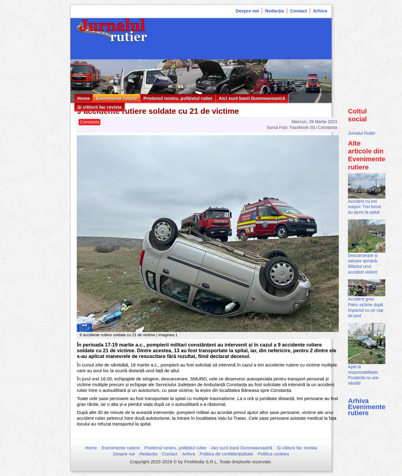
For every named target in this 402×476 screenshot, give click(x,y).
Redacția (274, 10)
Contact (298, 10)
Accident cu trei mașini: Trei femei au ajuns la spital (364, 207)
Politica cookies (273, 453)
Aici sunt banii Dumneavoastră (252, 98)
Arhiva (320, 10)
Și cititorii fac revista (99, 107)
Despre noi (247, 10)
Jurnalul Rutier (361, 133)
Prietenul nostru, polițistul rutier (177, 98)
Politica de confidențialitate (226, 453)
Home (83, 98)
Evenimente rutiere (116, 98)
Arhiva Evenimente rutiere (366, 407)
